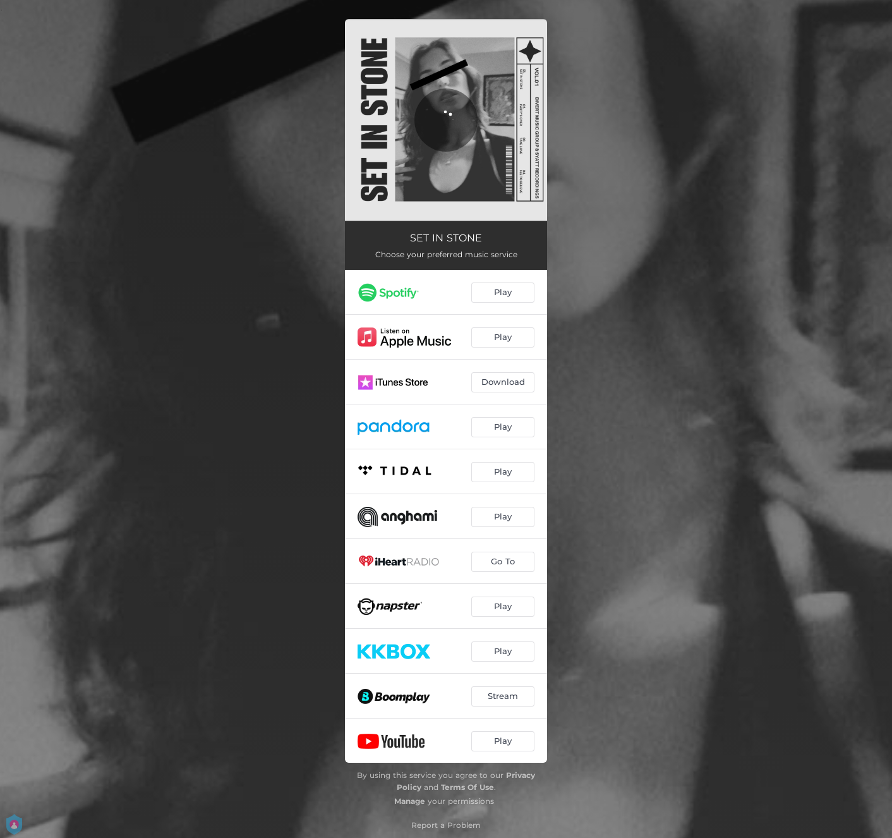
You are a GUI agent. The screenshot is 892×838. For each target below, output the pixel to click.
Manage (409, 801)
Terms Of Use (467, 787)
